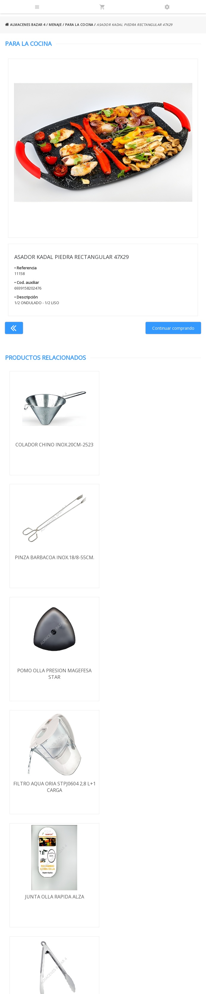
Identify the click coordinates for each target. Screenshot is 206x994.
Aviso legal (26, 894)
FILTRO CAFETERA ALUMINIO (152, 784)
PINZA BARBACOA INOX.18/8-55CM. (152, 444)
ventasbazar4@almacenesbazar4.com (171, 894)
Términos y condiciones (27, 861)
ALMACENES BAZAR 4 (25, 24)
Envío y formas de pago (33, 875)
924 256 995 (159, 877)
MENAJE (55, 24)
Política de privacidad (36, 886)
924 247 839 (159, 886)
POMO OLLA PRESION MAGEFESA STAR (54, 561)
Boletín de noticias (103, 915)
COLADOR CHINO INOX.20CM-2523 (54, 444)
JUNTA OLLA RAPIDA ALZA (54, 671)
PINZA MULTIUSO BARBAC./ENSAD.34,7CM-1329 (152, 674)
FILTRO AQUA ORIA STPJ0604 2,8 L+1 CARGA (152, 561)
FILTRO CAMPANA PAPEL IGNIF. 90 (54, 784)
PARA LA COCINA (79, 24)
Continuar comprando (173, 328)
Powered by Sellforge (171, 984)
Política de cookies (34, 903)
